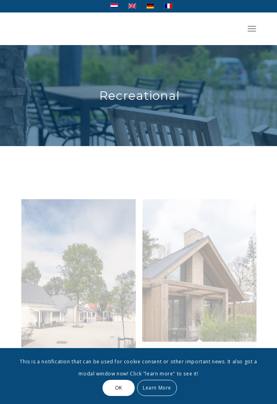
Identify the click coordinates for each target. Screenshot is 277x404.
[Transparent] (115, 28)
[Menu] (252, 28)
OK (118, 387)
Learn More (157, 387)
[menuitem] (252, 28)
